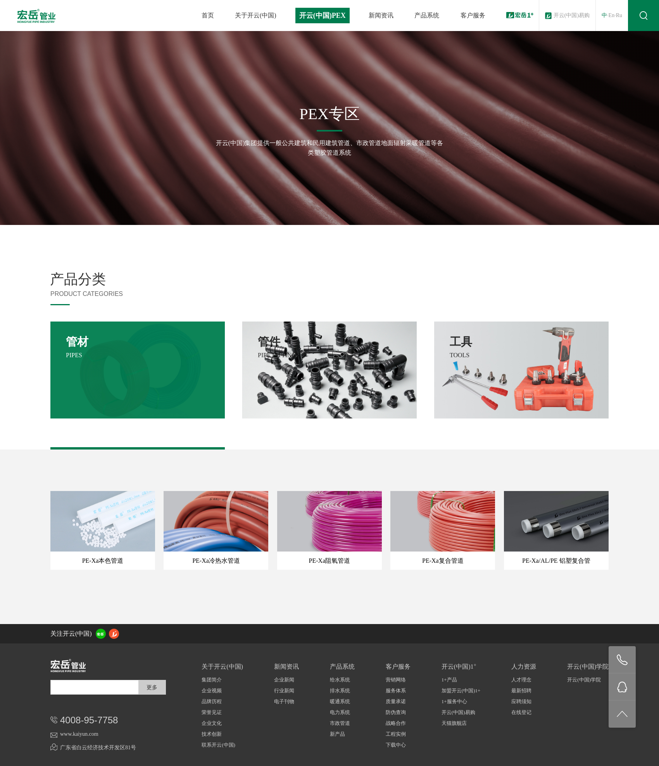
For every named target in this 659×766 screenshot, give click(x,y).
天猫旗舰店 (454, 723)
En (612, 15)
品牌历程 (212, 701)
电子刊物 (284, 701)
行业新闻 (284, 690)
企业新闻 (284, 680)
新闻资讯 (381, 15)
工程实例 (396, 734)
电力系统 (340, 712)
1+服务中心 (454, 701)
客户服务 (473, 15)
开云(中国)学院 (584, 680)
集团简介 (212, 680)
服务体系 (396, 690)
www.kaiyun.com (79, 734)
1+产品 (449, 680)
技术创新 (212, 734)
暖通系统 (340, 701)
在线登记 (521, 712)
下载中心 (396, 745)
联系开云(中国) (218, 745)
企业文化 (212, 723)
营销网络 (396, 680)
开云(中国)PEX (322, 15)
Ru (619, 15)
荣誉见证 (212, 712)
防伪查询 (396, 712)
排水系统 (340, 690)
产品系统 (426, 15)
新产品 (337, 734)
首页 (208, 15)
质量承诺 (396, 701)
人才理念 (521, 680)
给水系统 (340, 680)
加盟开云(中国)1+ (461, 690)
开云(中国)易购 (572, 15)
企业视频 (212, 690)
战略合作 (396, 723)
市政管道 (340, 723)
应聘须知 (521, 701)
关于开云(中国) (255, 15)
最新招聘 (521, 690)
